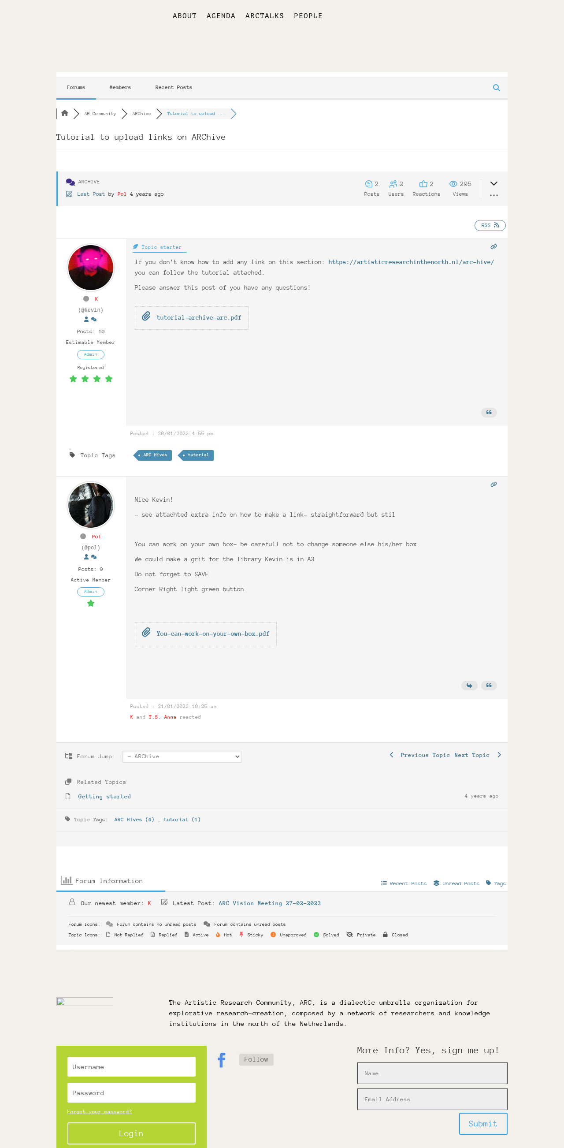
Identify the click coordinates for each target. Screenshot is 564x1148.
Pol (122, 187)
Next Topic (478, 748)
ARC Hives (155, 448)
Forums (76, 80)
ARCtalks (264, 16)
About (185, 16)
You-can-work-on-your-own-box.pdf (206, 626)
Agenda (221, 16)
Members (120, 80)
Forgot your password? (99, 1104)
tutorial (198, 448)
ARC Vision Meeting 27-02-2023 (270, 896)
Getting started (104, 789)
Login (131, 1125)
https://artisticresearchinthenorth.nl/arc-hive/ (411, 254)
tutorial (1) (182, 812)
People (308, 16)
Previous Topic (420, 748)
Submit (483, 1116)
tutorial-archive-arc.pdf (191, 309)
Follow (256, 1052)
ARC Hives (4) (136, 812)
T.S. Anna (163, 710)
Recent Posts (174, 80)
